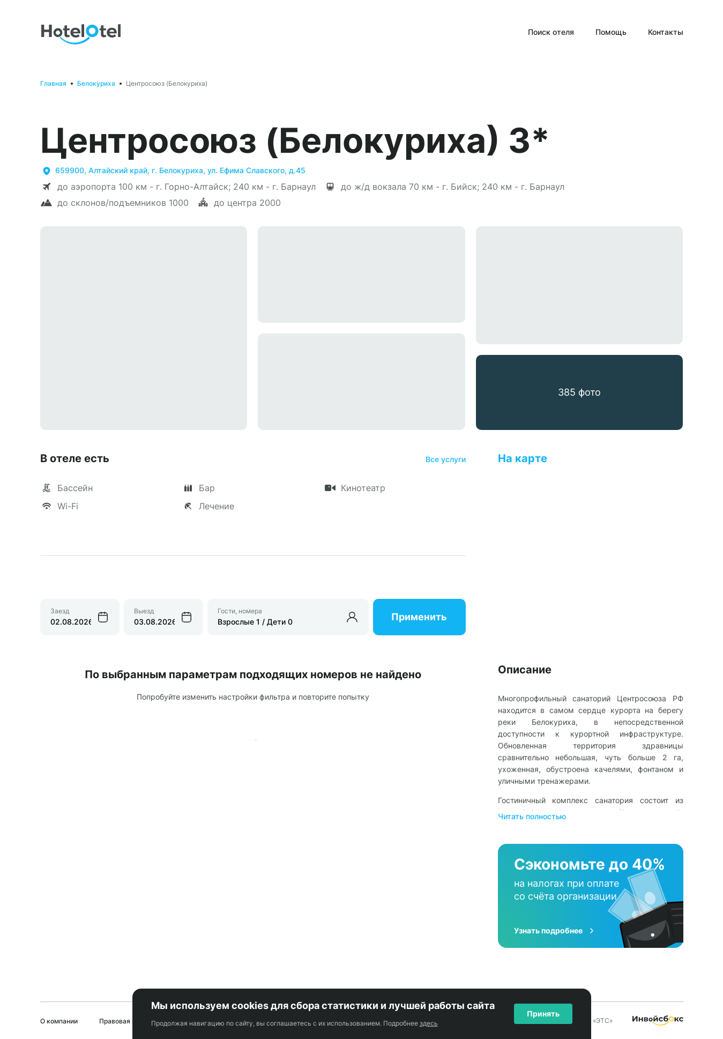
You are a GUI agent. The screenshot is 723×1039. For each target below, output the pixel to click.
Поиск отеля (551, 31)
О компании (59, 1021)
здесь (429, 1023)
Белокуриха (96, 83)
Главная (53, 83)
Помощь (611, 31)
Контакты (665, 31)
